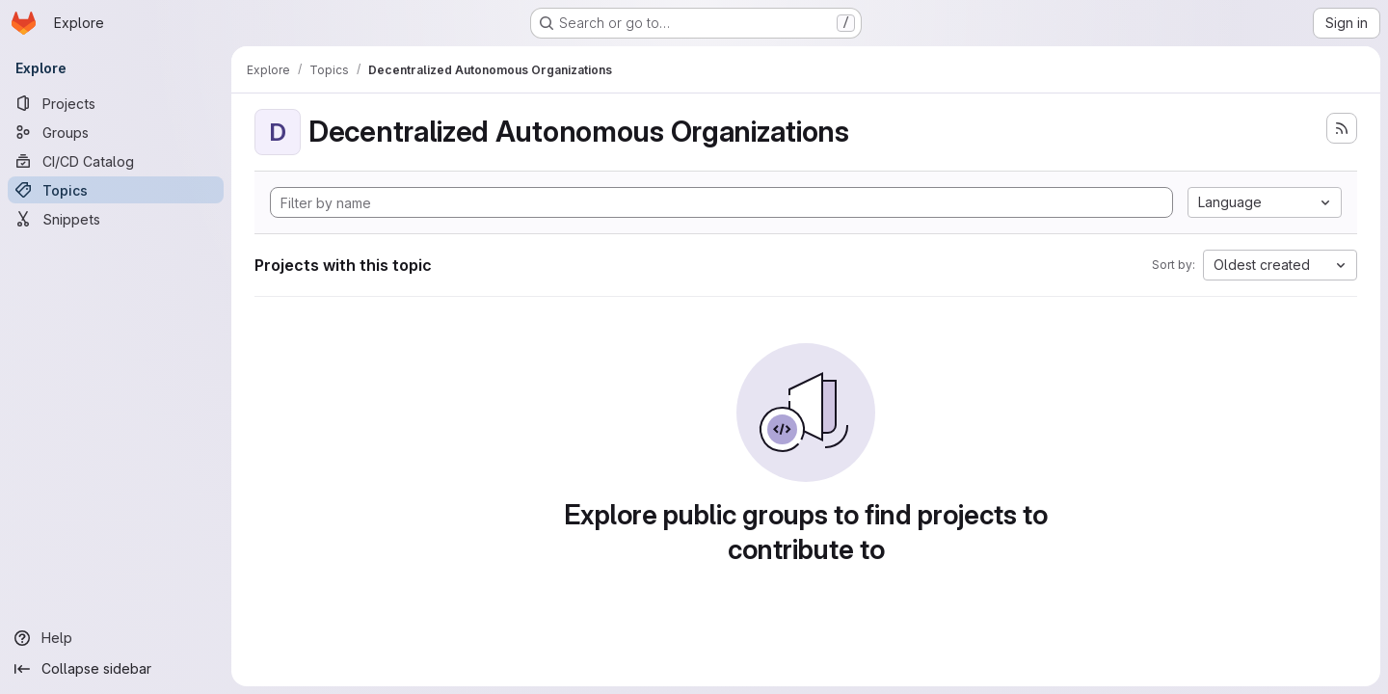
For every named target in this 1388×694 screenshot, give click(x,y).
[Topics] (116, 189)
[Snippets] (116, 218)
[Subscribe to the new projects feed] (1341, 128)
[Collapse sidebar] (116, 668)
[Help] (116, 638)
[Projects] (116, 103)
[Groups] (116, 132)
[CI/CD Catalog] (116, 160)
